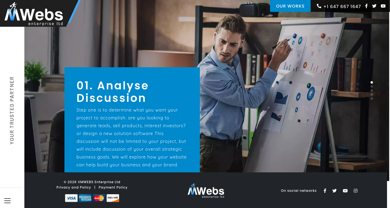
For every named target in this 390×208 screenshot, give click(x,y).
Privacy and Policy (74, 187)
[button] (371, 82)
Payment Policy (113, 187)
